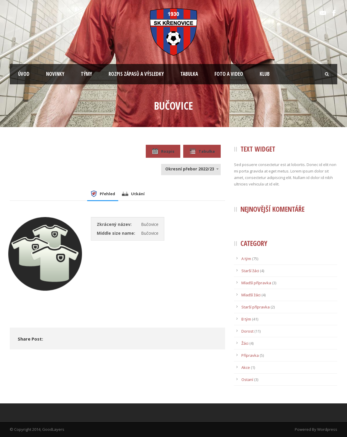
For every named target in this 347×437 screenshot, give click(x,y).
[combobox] (191, 169)
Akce (245, 367)
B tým (246, 319)
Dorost (247, 331)
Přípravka (250, 355)
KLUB (265, 73)
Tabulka (202, 151)
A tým (246, 258)
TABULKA (189, 73)
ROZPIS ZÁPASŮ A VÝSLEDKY (136, 73)
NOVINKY (55, 73)
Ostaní (247, 379)
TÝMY (86, 73)
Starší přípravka (255, 307)
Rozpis (163, 151)
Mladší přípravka (256, 282)
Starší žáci (250, 270)
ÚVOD (24, 73)
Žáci (244, 343)
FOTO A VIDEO (229, 73)
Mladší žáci (251, 295)
